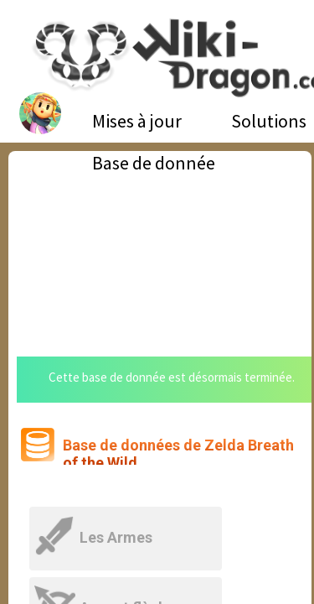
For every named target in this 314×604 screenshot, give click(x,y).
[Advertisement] (159, 243)
